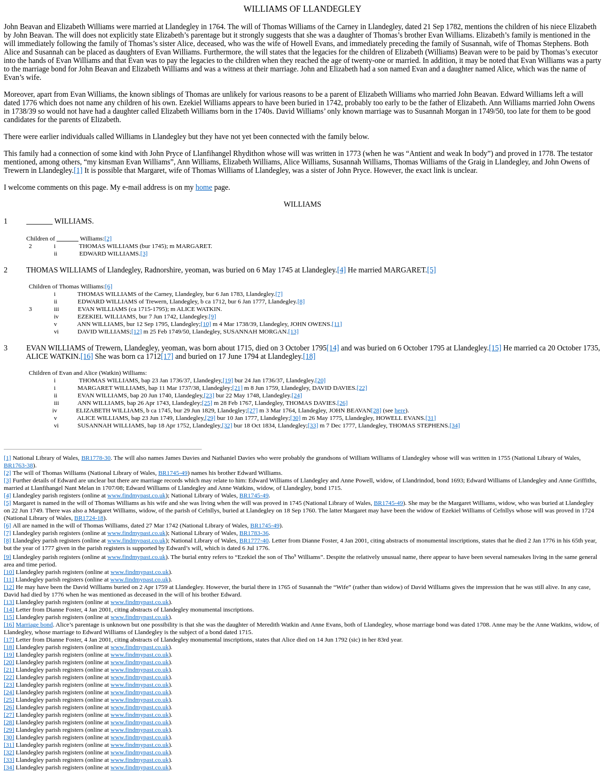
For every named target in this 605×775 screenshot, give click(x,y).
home (203, 187)
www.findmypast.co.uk (137, 495)
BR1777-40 (254, 540)
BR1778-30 (95, 457)
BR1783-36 (254, 532)
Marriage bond (34, 624)
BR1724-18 (88, 517)
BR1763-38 (18, 465)
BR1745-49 (172, 472)
